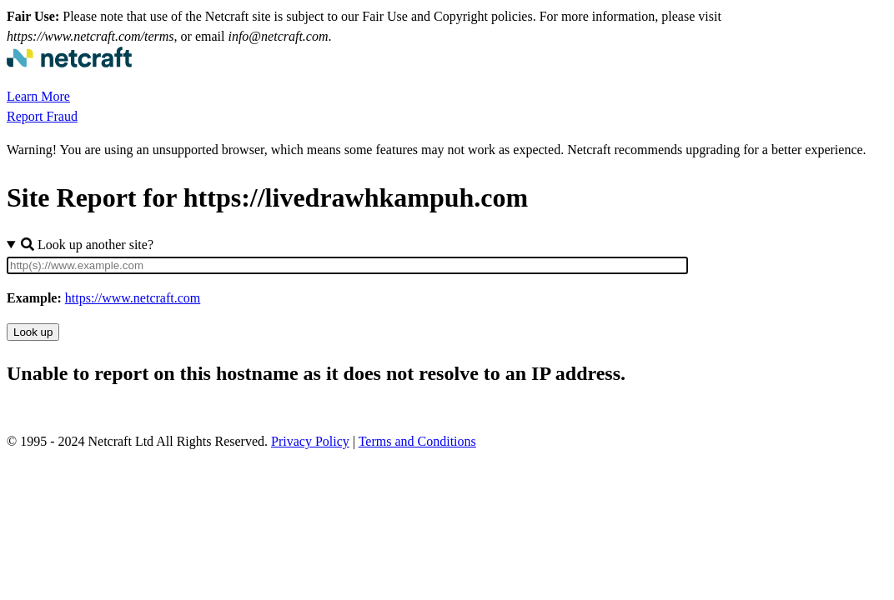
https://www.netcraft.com (132, 298)
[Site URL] (347, 265)
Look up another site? (87, 245)
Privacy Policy (310, 441)
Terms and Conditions (417, 441)
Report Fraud (42, 116)
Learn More (38, 96)
